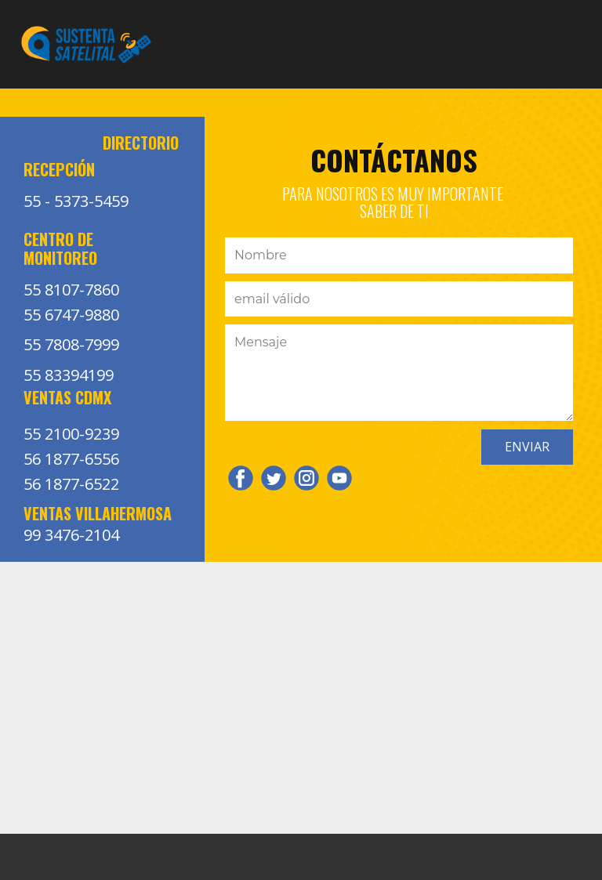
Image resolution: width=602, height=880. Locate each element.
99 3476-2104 (71, 534)
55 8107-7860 (71, 289)
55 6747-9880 (71, 314)
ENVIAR (527, 446)
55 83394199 (69, 375)
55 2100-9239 (71, 433)
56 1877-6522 (71, 483)
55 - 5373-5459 (76, 201)
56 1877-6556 (71, 458)
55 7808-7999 (71, 344)
